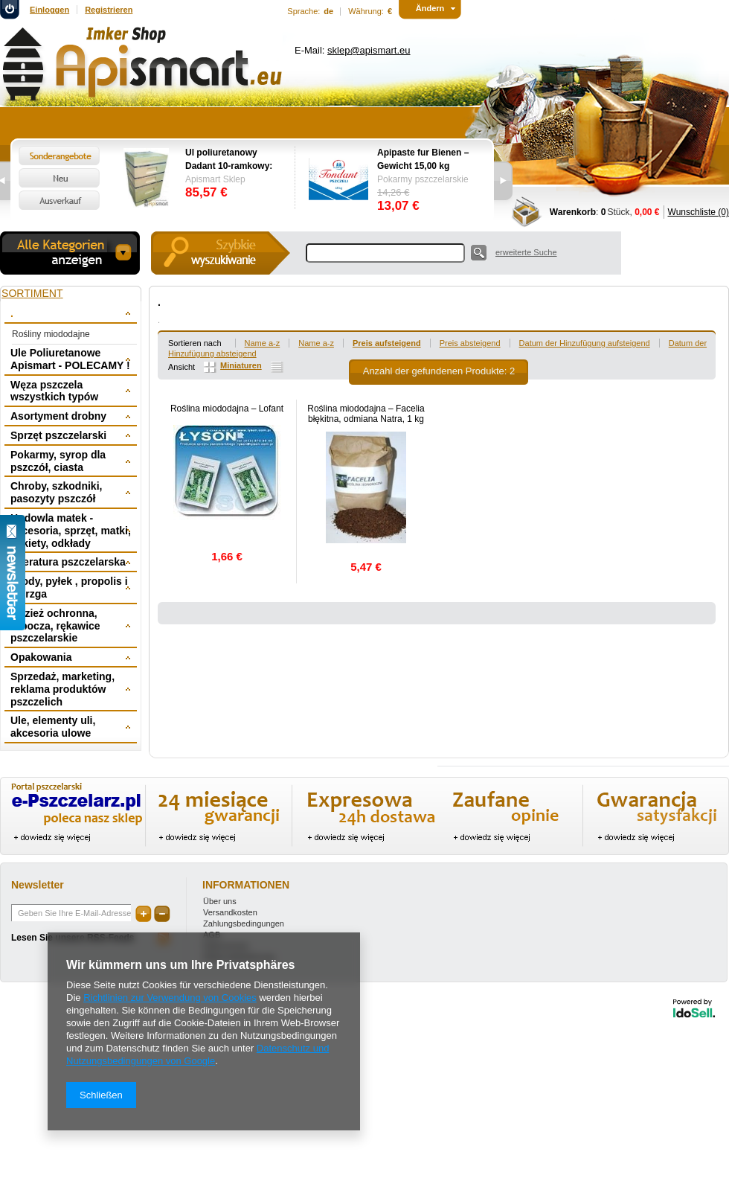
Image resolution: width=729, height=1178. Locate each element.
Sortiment (32, 293)
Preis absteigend (470, 343)
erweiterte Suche (526, 252)
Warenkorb (573, 212)
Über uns (220, 901)
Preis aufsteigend (387, 343)
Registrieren (108, 9)
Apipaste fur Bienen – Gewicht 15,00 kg (423, 159)
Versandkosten (230, 912)
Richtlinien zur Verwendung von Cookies (170, 997)
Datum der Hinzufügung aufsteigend (584, 343)
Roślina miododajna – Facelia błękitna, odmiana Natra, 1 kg (365, 413)
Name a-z (262, 343)
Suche (478, 252)
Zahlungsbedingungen (243, 923)
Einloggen (49, 9)
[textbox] (385, 253)
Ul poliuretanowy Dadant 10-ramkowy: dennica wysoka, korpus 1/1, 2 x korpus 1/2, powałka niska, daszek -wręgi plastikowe (232, 160)
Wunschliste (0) (698, 212)
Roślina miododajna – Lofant (226, 408)
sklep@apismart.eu (368, 50)
